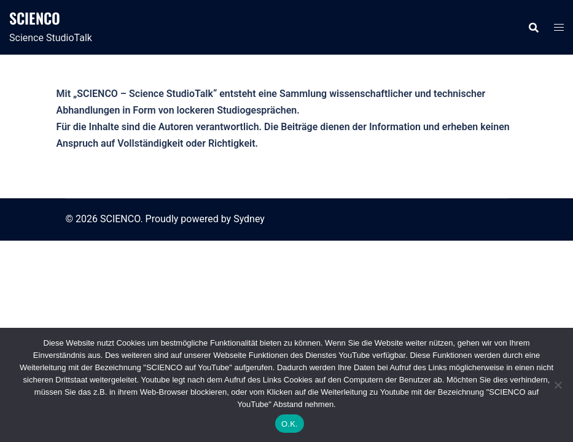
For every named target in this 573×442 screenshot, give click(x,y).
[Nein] (558, 385)
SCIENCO (34, 18)
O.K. (289, 423)
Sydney (249, 219)
